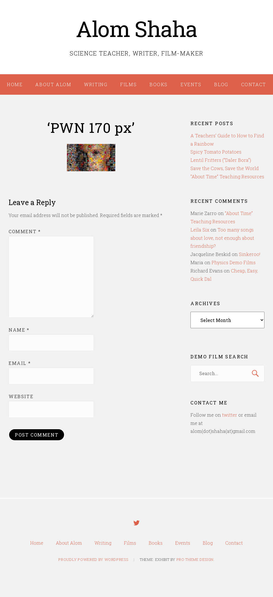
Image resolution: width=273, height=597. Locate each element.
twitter (229, 415)
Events (191, 84)
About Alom (53, 84)
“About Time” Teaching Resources (227, 176)
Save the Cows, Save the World (224, 168)
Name (19, 330)
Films (128, 84)
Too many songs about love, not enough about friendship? (222, 238)
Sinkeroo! (249, 254)
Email (20, 363)
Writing (95, 84)
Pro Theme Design (195, 560)
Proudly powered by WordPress (93, 560)
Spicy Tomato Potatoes (215, 152)
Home (14, 84)
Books (158, 84)
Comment (25, 231)
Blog (221, 84)
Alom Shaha (136, 28)
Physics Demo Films (234, 262)
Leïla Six (199, 230)
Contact (253, 84)
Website (21, 396)
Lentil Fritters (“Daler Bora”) (220, 160)
